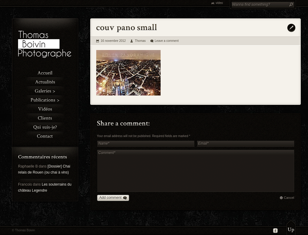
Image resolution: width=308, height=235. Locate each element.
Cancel (289, 197)
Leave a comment (167, 40)
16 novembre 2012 (113, 40)
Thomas (140, 40)
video (219, 3)
